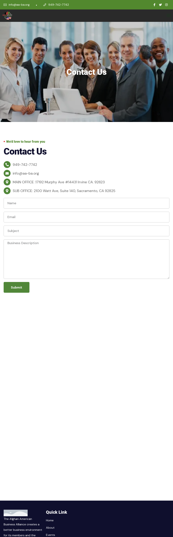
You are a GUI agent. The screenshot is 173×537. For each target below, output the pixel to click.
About (50, 528)
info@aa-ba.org (19, 5)
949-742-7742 (58, 5)
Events (50, 535)
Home (50, 520)
